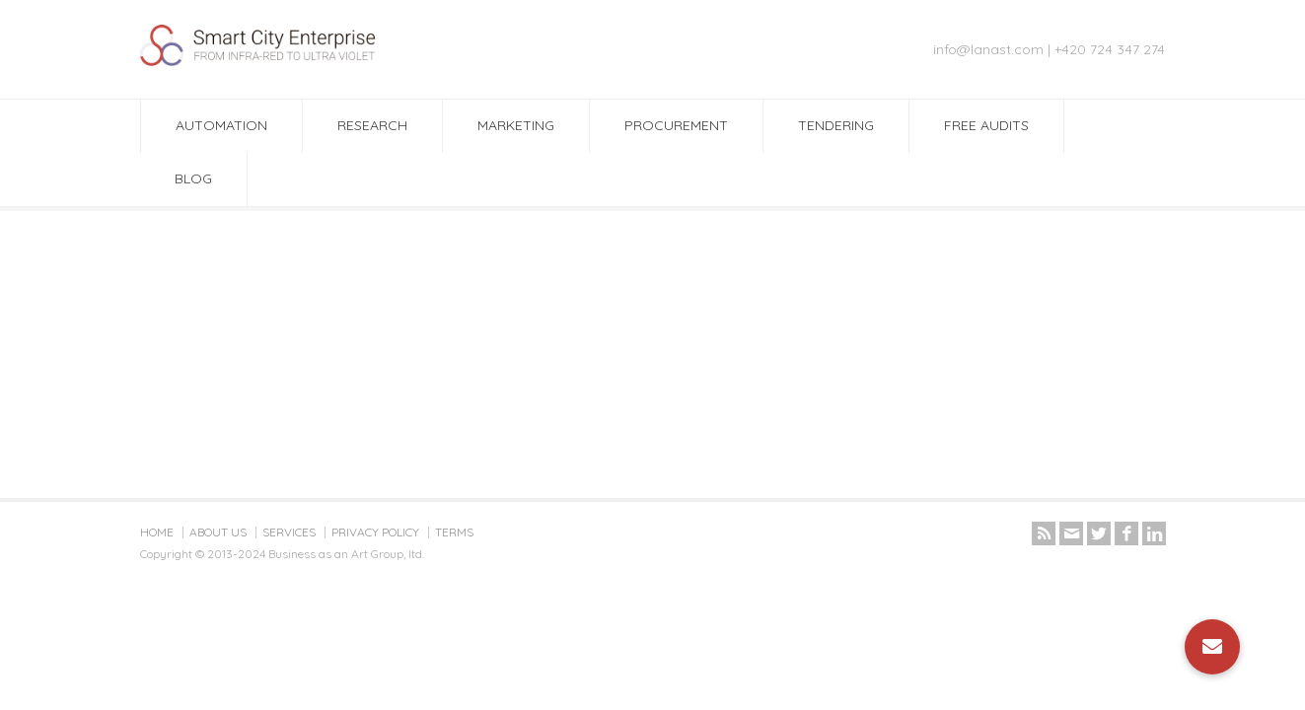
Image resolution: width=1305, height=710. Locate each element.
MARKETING (515, 125)
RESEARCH (372, 125)
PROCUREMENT (676, 125)
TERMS (454, 532)
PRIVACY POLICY (375, 532)
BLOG (193, 178)
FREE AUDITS (986, 125)
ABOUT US (218, 532)
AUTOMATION (221, 125)
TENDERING (836, 125)
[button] (1212, 646)
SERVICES (289, 532)
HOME (157, 532)
